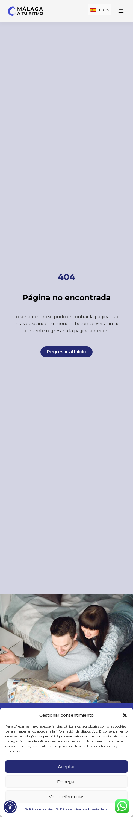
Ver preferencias (66, 796)
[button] (125, 715)
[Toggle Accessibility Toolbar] (10, 807)
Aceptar (66, 766)
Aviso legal (100, 809)
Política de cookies (39, 809)
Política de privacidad (72, 809)
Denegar (66, 781)
